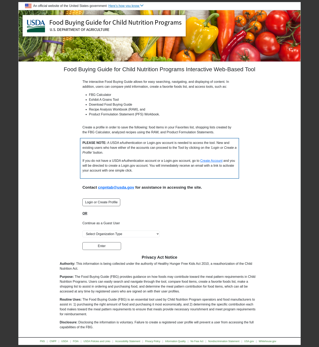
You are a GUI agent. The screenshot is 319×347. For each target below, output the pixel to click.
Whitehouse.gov (267, 341)
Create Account (211, 160)
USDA (64, 341)
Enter (102, 246)
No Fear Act (196, 341)
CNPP (53, 341)
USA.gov (249, 341)
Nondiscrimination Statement (223, 341)
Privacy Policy (152, 341)
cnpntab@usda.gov (116, 187)
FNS (42, 341)
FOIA (76, 341)
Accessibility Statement (127, 341)
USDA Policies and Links (96, 341)
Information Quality (175, 341)
